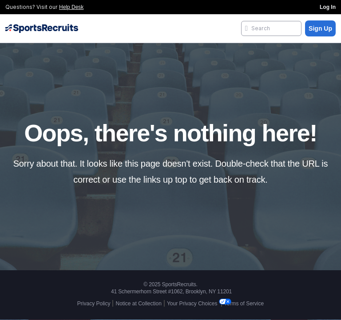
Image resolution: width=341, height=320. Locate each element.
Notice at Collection (138, 303)
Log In (328, 7)
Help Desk (71, 7)
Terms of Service (244, 303)
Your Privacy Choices (193, 303)
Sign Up (320, 28)
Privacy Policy (94, 303)
